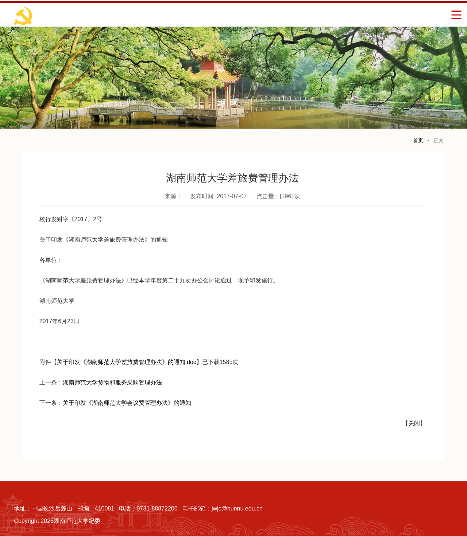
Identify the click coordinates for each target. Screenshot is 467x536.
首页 (418, 140)
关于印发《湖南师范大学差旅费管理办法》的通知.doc (126, 362)
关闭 (414, 423)
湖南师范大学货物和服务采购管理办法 (112, 382)
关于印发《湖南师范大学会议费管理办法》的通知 (127, 403)
